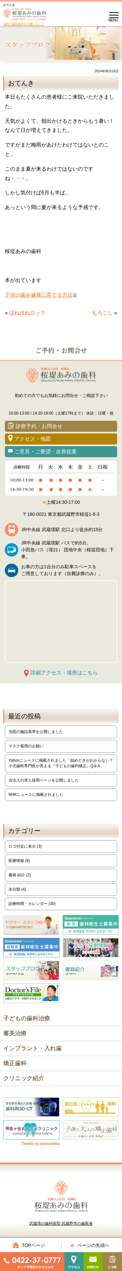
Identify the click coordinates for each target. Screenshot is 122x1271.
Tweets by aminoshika (40, 1143)
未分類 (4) (17, 889)
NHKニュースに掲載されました (35, 794)
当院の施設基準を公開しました (23, 24)
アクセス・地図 (32, 439)
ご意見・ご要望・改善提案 (45, 451)
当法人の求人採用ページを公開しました (43, 780)
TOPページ (30, 1245)
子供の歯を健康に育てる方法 (39, 295)
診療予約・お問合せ (103, 17)
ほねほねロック (27, 313)
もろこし (102, 313)
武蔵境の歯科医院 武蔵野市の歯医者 (61, 1203)
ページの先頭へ (91, 1245)
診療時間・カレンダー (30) (32, 903)
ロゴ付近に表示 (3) (25, 846)
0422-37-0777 (87, 17)
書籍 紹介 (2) (19, 875)
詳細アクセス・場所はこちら (64, 672)
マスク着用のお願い (26, 746)
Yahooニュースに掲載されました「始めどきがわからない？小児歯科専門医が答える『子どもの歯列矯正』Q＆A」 (60, 763)
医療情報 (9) (19, 860)
